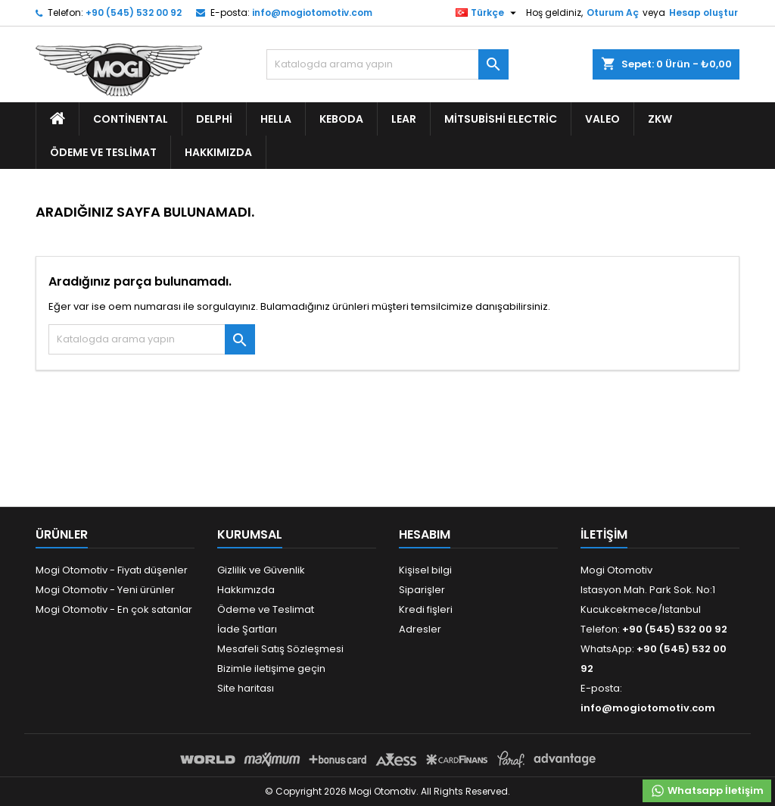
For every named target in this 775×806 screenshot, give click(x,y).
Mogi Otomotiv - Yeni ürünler (105, 590)
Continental (130, 119)
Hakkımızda (218, 152)
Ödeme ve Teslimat (103, 152)
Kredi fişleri (426, 609)
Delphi (214, 119)
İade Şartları (247, 629)
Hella (275, 119)
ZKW (660, 119)
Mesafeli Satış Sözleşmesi (280, 649)
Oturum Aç (613, 12)
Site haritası (245, 688)
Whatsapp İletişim (707, 790)
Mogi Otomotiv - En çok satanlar (114, 609)
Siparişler (422, 590)
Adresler (420, 629)
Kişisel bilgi (425, 570)
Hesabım (424, 534)
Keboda (341, 119)
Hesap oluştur (703, 12)
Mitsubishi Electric (500, 119)
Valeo (602, 119)
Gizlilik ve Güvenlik (261, 570)
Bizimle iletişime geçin (271, 668)
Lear (403, 119)
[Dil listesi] (488, 13)
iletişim (603, 534)
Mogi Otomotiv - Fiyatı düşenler (112, 570)
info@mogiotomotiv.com (312, 12)
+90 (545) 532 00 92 (134, 12)
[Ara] (387, 64)
